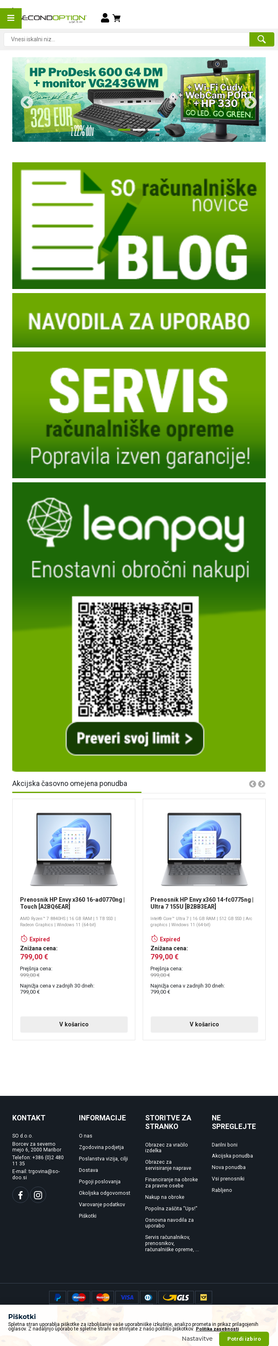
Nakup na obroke (164, 1197)
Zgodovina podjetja (101, 1147)
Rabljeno (222, 1190)
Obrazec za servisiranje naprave (168, 1165)
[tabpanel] (139, 99)
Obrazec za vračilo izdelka (166, 1148)
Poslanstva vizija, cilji (103, 1159)
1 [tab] (122, 133)
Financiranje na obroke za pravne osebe (171, 1183)
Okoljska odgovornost (104, 1193)
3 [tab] (152, 133)
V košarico (74, 1024)
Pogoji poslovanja (100, 1182)
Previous (24, 100)
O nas (85, 1136)
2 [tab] (137, 133)
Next (247, 100)
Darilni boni (225, 1145)
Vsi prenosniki (228, 1179)
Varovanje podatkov (102, 1204)
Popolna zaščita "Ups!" (171, 1209)
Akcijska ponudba (232, 1156)
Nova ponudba (229, 1167)
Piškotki (87, 1216)
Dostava (88, 1170)
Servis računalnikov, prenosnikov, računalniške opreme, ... (172, 1243)
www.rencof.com (250, 1335)
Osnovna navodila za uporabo (169, 1223)
